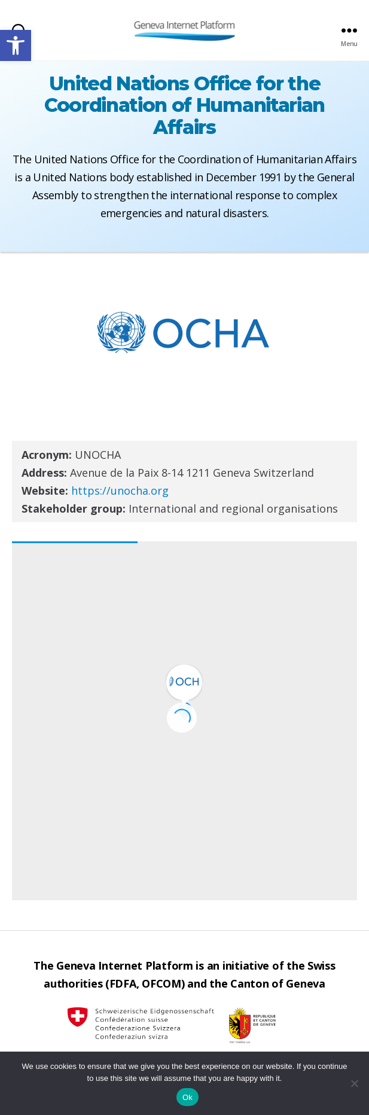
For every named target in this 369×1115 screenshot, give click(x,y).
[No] (354, 1083)
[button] (15, 45)
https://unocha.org (120, 490)
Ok (187, 1097)
